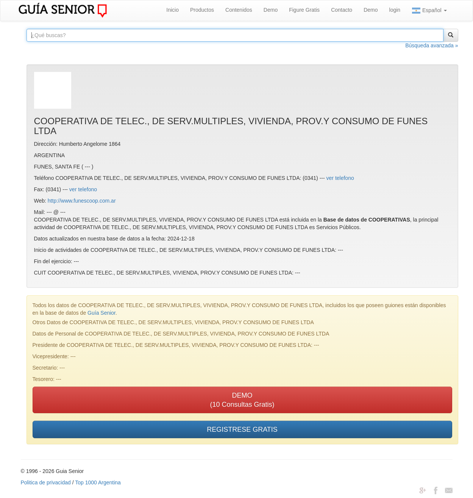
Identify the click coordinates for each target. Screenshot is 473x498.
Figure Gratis (304, 10)
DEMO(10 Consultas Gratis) (242, 400)
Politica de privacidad (46, 482)
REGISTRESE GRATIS (242, 429)
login (395, 10)
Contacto (341, 10)
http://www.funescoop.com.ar (82, 201)
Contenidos (238, 10)
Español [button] (429, 10)
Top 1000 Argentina (98, 482)
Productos (202, 10)
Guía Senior (101, 313)
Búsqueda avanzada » (431, 45)
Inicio (172, 10)
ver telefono (340, 178)
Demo (271, 10)
